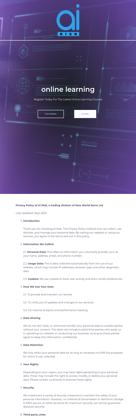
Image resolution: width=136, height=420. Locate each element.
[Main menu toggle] (132, 20)
